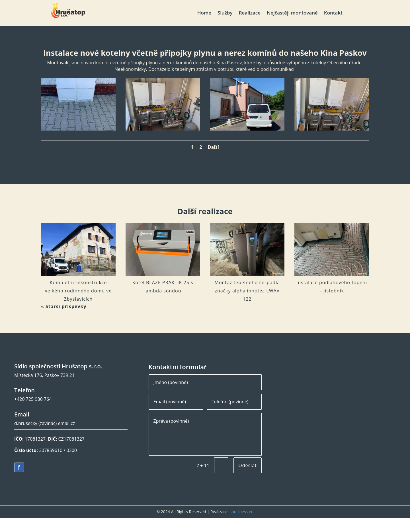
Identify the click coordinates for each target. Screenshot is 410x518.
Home (204, 13)
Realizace (250, 13)
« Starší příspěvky (64, 306)
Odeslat (247, 465)
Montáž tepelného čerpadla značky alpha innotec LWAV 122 (247, 290)
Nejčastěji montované (292, 13)
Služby (225, 13)
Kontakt (333, 13)
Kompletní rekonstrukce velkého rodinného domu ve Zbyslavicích (78, 290)
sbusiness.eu (241, 511)
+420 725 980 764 (33, 399)
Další (213, 147)
